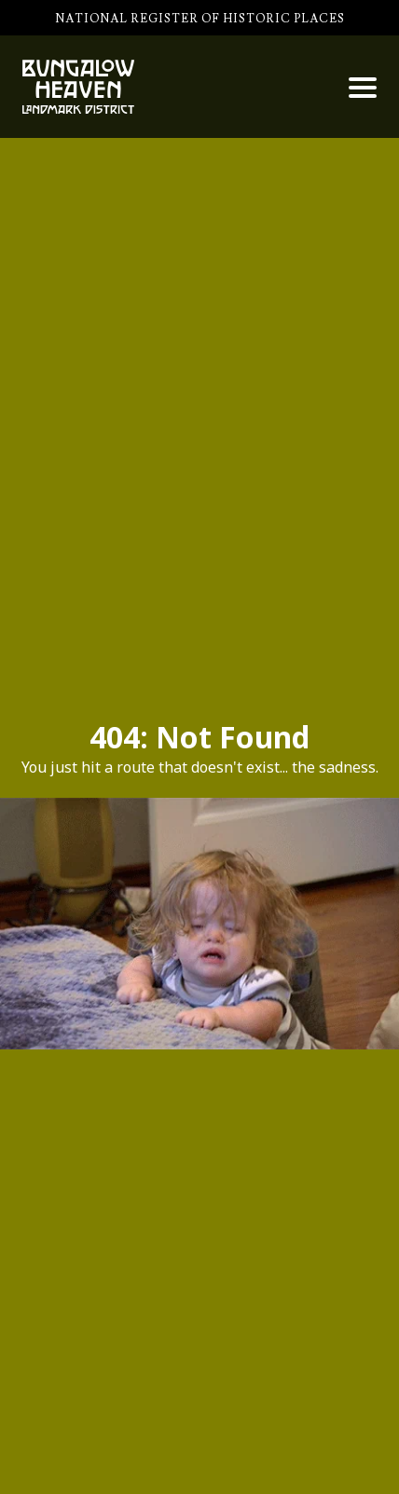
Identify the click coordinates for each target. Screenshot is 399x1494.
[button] (363, 88)
